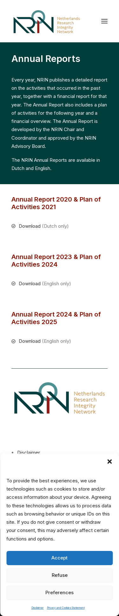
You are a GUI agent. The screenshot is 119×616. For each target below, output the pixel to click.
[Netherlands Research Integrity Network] (46, 21)
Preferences (59, 592)
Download (30, 226)
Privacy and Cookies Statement (66, 607)
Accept (59, 558)
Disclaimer (37, 607)
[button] (109, 461)
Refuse (60, 575)
